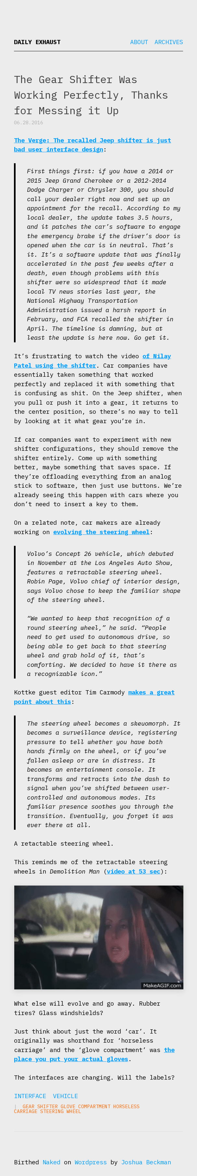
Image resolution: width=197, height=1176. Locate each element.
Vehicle (65, 1096)
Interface (30, 1096)
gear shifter (40, 1106)
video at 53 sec (133, 871)
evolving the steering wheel (101, 532)
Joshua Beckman (146, 1162)
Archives (168, 42)
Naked (51, 1162)
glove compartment (85, 1106)
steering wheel (60, 1111)
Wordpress (91, 1162)
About (139, 42)
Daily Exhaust (37, 42)
